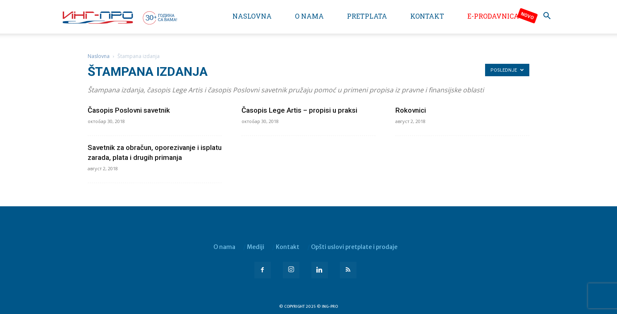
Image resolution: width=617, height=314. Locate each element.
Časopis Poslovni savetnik (129, 110)
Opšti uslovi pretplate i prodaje (354, 247)
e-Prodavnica (493, 16)
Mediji (255, 247)
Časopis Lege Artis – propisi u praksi (299, 110)
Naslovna (252, 16)
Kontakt (427, 16)
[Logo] (119, 17)
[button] (547, 17)
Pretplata (367, 16)
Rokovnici (410, 110)
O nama (309, 16)
